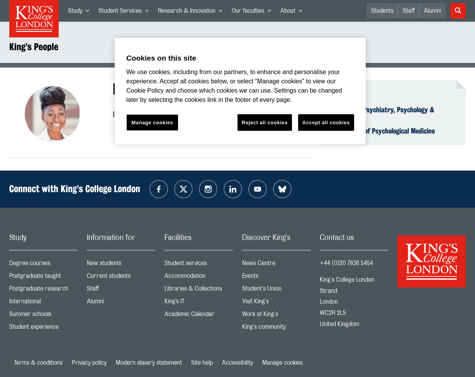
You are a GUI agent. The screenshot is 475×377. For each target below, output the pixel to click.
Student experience (43, 328)
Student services (199, 265)
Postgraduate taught (43, 277)
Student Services (125, 12)
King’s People (33, 46)
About (293, 12)
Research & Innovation (192, 12)
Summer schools (43, 316)
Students (382, 11)
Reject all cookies (265, 122)
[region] (240, 91)
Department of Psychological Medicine (382, 131)
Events (276, 277)
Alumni (432, 11)
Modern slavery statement (149, 363)
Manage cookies (282, 363)
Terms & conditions (38, 363)
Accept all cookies (326, 122)
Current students (121, 277)
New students (121, 265)
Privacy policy (89, 363)
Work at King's (276, 316)
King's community (276, 328)
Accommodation (199, 277)
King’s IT (199, 303)
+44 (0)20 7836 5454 (346, 263)
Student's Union (276, 290)
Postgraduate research (43, 290)
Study (81, 12)
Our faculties (254, 12)
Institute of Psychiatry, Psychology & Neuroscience (381, 114)
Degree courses (43, 265)
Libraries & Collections (199, 290)
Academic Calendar (199, 316)
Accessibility (237, 363)
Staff (409, 11)
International (43, 303)
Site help (202, 363)
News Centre (276, 265)
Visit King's (276, 303)
